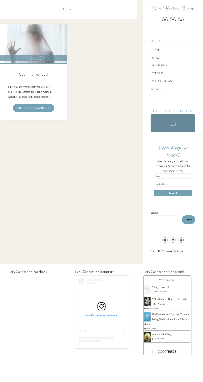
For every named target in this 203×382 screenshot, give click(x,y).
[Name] (173, 176)
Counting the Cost (33, 75)
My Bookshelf (167, 280)
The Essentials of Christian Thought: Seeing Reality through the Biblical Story (167, 319)
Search (154, 212)
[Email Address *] (173, 184)
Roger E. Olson (151, 328)
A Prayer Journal (160, 287)
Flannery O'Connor (160, 291)
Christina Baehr (159, 339)
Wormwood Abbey (161, 334)
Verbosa (166, 251)
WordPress (178, 251)
